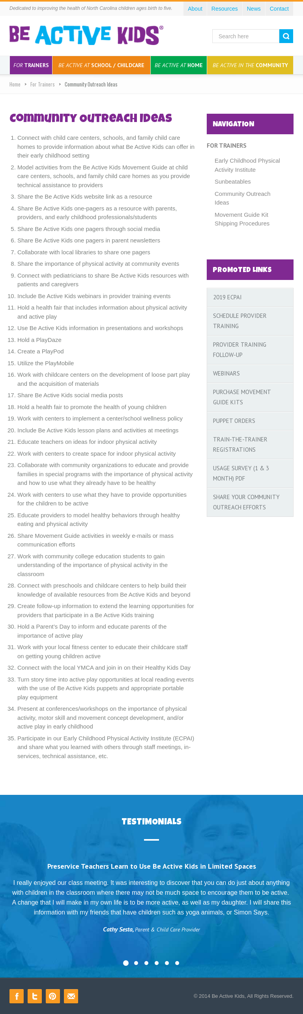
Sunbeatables (233, 181)
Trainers (31, 65)
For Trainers (42, 84)
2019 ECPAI (227, 297)
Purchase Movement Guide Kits (242, 397)
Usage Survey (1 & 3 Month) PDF (241, 473)
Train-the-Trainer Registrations (240, 444)
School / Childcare (101, 65)
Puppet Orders (234, 420)
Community (250, 65)
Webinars (226, 373)
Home (179, 65)
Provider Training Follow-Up (239, 350)
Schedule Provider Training (240, 321)
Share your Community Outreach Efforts (246, 502)
